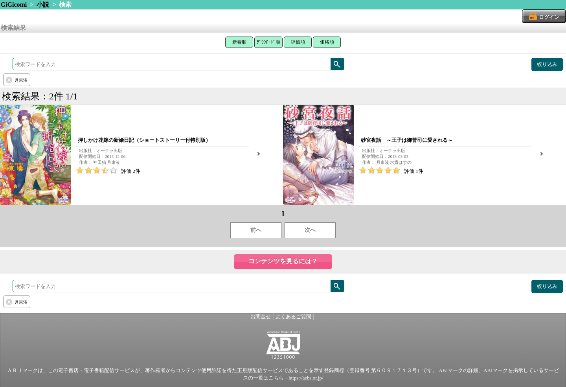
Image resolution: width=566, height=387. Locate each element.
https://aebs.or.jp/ (306, 378)
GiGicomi (14, 4)
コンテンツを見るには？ (283, 261)
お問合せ (260, 316)
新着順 (239, 42)
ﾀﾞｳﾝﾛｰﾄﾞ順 (268, 42)
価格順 (327, 42)
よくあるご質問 (293, 316)
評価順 (298, 42)
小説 (43, 4)
